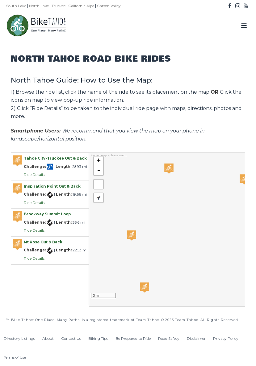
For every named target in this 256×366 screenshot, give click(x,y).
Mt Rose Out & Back (43, 242)
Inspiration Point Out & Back (52, 186)
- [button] (98, 170)
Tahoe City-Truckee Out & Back (55, 158)
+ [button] (99, 161)
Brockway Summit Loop (47, 214)
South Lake (16, 5)
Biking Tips (98, 338)
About (48, 338)
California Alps (81, 5)
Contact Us (71, 338)
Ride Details (34, 175)
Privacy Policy (225, 338)
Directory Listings (19, 338)
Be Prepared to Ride (133, 338)
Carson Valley (109, 5)
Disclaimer (196, 338)
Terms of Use (15, 357)
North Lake (39, 5)
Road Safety (168, 338)
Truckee (58, 5)
